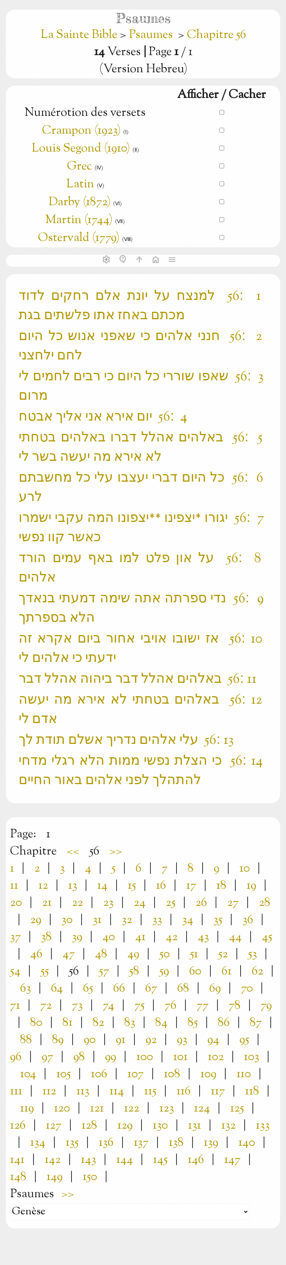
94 (213, 1040)
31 (97, 920)
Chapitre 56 (216, 35)
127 (53, 1125)
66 (119, 988)
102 (216, 1057)
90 (90, 1040)
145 (160, 1160)
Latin (80, 184)
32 (127, 920)
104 (28, 1074)
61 (227, 971)
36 (247, 920)
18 (221, 885)
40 (108, 937)
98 (79, 1057)
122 (131, 1108)
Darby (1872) (79, 202)
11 (14, 885)
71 (15, 1005)
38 (46, 937)
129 (125, 1125)
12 (43, 885)
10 (244, 868)
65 (88, 988)
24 (140, 903)
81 (68, 1022)
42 (172, 937)
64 (57, 988)
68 (183, 988)
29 (35, 920)
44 (235, 937)
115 (150, 1091)
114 (116, 1091)
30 (67, 920)
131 (194, 1125)
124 (202, 1108)
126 (18, 1125)
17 (191, 885)
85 (193, 1022)
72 (46, 1005)
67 (151, 988)
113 (82, 1091)
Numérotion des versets (85, 112)
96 (16, 1057)
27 (233, 903)
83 (129, 1022)
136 (106, 1142)
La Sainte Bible (80, 35)
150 (90, 1177)
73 (77, 1005)
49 (133, 954)
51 (194, 954)
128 (89, 1125)
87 (256, 1022)
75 (139, 1005)
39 (77, 937)
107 (135, 1074)
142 (53, 1160)
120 (62, 1108)
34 (187, 920)
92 (151, 1040)
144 (124, 1160)
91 (120, 1040)
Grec (79, 166)
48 (101, 954)
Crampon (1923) (81, 130)
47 (69, 954)
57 (104, 971)
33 (157, 920)
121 (97, 1108)
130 (160, 1125)
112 (49, 1091)
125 (237, 1108)
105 (63, 1074)
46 (36, 954)
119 (27, 1108)
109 (208, 1074)
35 (217, 920)
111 (16, 1091)
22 (77, 903)
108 (172, 1074)
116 (184, 1091)
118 (252, 1091)
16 (161, 885)
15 (132, 885)
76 (171, 1005)
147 (232, 1160)
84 (161, 1022)
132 (228, 1125)
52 (223, 954)
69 (215, 988)
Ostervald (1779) (79, 238)
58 (134, 971)
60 (195, 971)
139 (211, 1142)
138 (176, 1142)
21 (47, 903)
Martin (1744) (78, 220)
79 (266, 1005)
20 (16, 903)
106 (99, 1074)
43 (203, 937)
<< (73, 851)
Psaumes (151, 35)
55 (45, 971)
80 (36, 1022)
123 (166, 1108)
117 (218, 1091)
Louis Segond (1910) (82, 148)
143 (88, 1160)
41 (140, 937)
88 (26, 1040)
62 (257, 971)
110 (243, 1074)
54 (15, 971)
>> (115, 851)
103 (251, 1057)
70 (247, 988)
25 (170, 903)
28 (264, 903)
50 (164, 954)
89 (58, 1040)
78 (235, 1005)
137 (141, 1142)
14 (102, 885)
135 (72, 1142)
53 (252, 954)
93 (182, 1040)
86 (224, 1022)
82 (98, 1022)
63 (25, 988)
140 (246, 1142)
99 (110, 1057)
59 (164, 971)
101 (180, 1057)
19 (251, 885)
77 (203, 1005)
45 (267, 937)
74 (108, 1005)
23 (108, 903)
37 (15, 937)
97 (47, 1057)
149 (55, 1177)
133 (263, 1125)
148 (18, 1177)
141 (17, 1160)
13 (72, 885)
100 (144, 1057)
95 (244, 1040)
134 (37, 1142)
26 (201, 903)
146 (196, 1160)
